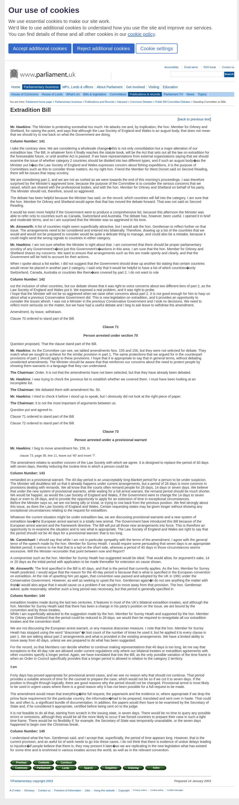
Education (170, 87)
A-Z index (15, 790)
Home (15, 87)
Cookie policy (156, 790)
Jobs (87, 790)
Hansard (122, 101)
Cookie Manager (175, 790)
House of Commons (24, 94)
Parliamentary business (41, 87)
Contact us (228, 67)
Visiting (153, 87)
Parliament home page (39, 101)
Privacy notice (140, 790)
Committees (118, 94)
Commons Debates (141, 101)
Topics (202, 94)
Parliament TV (173, 94)
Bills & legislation (94, 94)
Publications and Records (99, 101)
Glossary (29, 790)
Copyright (124, 790)
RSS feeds (210, 67)
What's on (73, 94)
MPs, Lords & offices (77, 87)
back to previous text (194, 119)
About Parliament (110, 87)
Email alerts (191, 67)
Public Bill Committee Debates (172, 101)
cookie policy (141, 34)
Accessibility (171, 67)
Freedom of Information (67, 790)
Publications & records (145, 94)
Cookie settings (156, 48)
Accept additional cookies (40, 48)
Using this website (104, 790)
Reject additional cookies (103, 48)
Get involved (135, 87)
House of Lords (52, 94)
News (190, 94)
